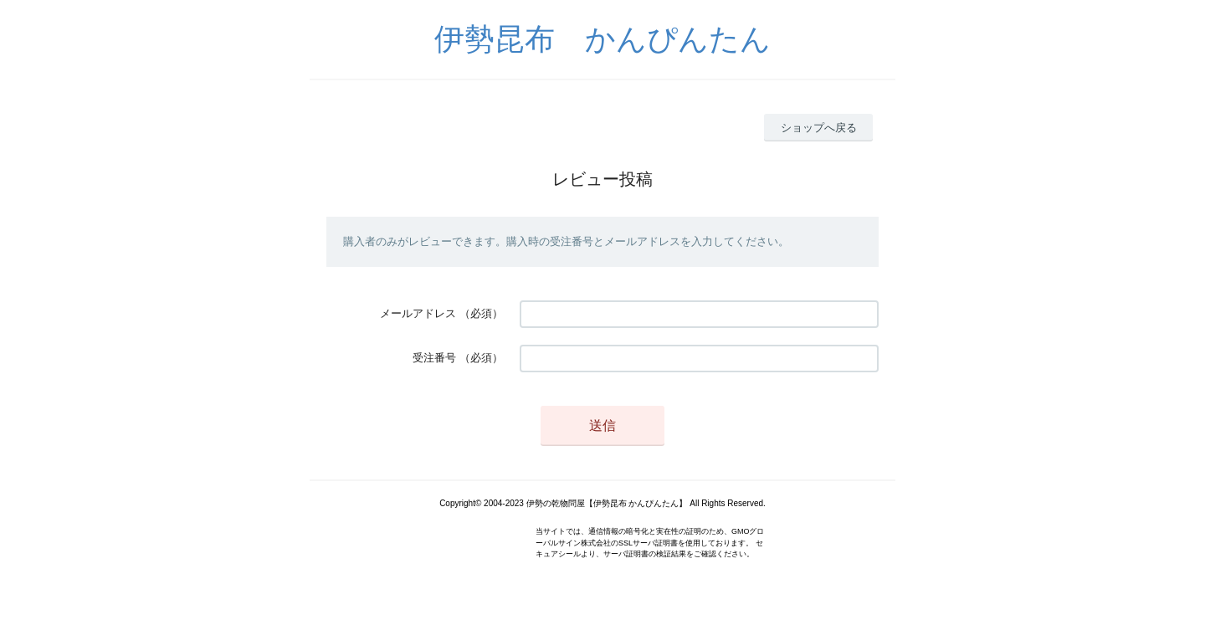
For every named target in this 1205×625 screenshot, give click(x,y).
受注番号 (434, 357)
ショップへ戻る (819, 127)
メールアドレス (418, 313)
